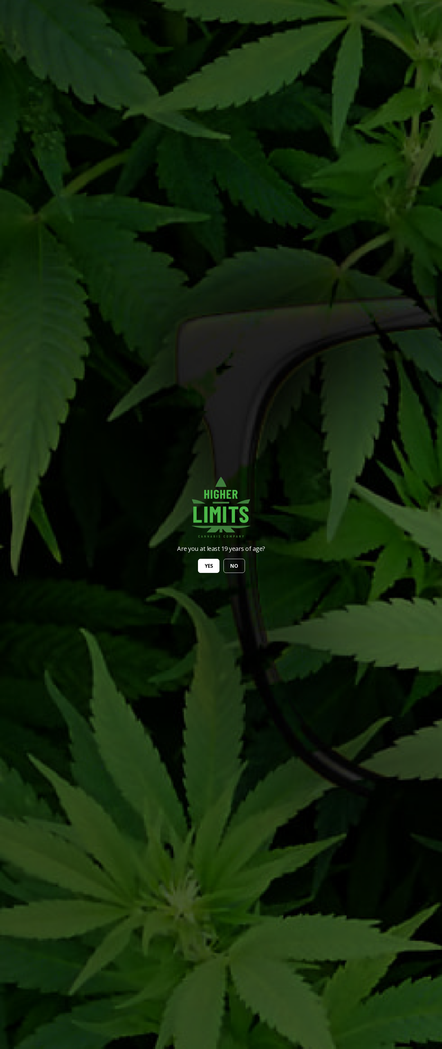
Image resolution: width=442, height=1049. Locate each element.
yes (209, 566)
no (234, 566)
